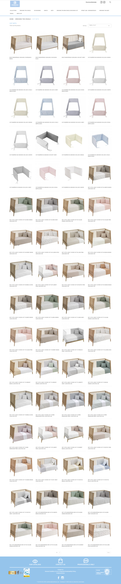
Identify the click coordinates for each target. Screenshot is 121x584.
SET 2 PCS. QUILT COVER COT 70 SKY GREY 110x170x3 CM (47, 480)
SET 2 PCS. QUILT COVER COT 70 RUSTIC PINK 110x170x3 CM (99, 448)
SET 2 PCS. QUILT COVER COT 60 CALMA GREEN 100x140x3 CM (72, 220)
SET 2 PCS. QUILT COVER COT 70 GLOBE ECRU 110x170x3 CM (99, 350)
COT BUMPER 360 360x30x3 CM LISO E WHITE (99, 89)
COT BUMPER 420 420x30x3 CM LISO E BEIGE (21, 122)
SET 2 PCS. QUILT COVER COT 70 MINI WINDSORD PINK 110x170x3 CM (19, 448)
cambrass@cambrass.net (52, 582)
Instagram (94, 2)
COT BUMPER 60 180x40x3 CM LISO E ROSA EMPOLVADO (46, 188)
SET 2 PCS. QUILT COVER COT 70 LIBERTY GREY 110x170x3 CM (72, 383)
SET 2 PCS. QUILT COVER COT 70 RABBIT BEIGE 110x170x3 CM (72, 448)
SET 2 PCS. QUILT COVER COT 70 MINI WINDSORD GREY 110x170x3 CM (71, 415)
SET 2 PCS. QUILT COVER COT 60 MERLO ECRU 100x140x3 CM (21, 285)
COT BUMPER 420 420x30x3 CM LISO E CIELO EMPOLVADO (47, 123)
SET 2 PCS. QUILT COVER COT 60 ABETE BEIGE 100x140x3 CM (99, 188)
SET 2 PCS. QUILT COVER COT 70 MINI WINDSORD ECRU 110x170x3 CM (45, 415)
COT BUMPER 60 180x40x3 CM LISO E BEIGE (73, 154)
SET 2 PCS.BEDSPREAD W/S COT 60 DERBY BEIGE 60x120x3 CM (72, 545)
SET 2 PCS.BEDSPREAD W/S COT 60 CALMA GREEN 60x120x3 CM (20, 545)
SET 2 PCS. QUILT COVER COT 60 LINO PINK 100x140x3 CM (73, 253)
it (106, 2)
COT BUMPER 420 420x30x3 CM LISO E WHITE (21, 154)
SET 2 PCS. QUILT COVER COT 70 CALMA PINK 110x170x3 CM (21, 350)
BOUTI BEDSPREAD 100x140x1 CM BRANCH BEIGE (20, 58)
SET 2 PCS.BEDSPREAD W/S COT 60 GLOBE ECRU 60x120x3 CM (99, 545)
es (97, 2)
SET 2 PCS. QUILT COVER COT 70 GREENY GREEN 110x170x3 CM (46, 383)
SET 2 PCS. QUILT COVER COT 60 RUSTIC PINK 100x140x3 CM (73, 285)
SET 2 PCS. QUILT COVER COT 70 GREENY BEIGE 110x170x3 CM (20, 383)
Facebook (91, 2)
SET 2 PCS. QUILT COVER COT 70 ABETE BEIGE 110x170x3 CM (21, 318)
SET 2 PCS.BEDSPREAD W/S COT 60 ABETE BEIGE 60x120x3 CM (46, 513)
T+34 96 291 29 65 (41, 582)
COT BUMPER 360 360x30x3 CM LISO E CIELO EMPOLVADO (21, 90)
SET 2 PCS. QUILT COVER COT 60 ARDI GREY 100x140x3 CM (47, 220)
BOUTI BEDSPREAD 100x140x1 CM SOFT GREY (73, 57)
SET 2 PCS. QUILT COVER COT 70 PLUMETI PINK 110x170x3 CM (46, 448)
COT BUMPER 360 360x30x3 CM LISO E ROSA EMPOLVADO (73, 90)
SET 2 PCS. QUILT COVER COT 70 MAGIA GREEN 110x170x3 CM (98, 383)
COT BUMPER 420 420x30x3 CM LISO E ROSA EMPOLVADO (99, 123)
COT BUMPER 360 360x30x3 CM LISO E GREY (47, 89)
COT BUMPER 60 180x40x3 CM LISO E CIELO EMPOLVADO (99, 155)
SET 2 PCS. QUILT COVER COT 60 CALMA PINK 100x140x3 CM (99, 220)
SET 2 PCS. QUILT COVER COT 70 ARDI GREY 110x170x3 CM (73, 318)
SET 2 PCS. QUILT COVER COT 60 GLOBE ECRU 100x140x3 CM (47, 253)
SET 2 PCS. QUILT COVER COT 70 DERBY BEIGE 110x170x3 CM (47, 350)
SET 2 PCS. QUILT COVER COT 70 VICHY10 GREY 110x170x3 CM (20, 513)
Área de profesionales (80, 2)
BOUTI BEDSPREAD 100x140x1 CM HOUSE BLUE (46, 58)
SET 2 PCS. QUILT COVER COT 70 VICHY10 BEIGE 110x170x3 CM (72, 480)
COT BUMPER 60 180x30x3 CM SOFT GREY (46, 154)
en (101, 2)
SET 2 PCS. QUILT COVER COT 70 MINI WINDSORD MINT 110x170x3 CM (97, 415)
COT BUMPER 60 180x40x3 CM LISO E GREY (20, 187)
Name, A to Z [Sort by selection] (100, 26)
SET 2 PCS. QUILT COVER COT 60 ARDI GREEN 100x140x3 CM (21, 220)
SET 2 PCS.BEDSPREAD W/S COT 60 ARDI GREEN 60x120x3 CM (72, 513)
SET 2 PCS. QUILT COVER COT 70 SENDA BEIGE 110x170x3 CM (21, 480)
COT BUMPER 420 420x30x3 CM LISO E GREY (73, 122)
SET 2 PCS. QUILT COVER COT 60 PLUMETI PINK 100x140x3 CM (46, 285)
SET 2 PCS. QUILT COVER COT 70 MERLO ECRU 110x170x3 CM (21, 415)
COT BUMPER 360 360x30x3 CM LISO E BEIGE (99, 57)
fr (104, 2)
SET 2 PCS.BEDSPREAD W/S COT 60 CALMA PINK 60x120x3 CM (46, 545)
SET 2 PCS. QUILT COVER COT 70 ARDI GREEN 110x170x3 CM (47, 318)
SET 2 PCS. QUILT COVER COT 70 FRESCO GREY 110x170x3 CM (72, 350)
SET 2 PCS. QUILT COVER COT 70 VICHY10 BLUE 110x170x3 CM (98, 480)
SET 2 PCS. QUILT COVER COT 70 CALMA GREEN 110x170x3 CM (98, 318)
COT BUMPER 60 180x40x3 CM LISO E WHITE (73, 187)
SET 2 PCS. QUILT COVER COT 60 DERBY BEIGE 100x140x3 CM (21, 253)
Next (109, 552)
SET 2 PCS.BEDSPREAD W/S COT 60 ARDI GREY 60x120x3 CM (98, 513)
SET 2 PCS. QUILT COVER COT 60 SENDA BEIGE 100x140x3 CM (100, 285)
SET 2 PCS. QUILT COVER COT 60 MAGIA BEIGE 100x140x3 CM (99, 253)
